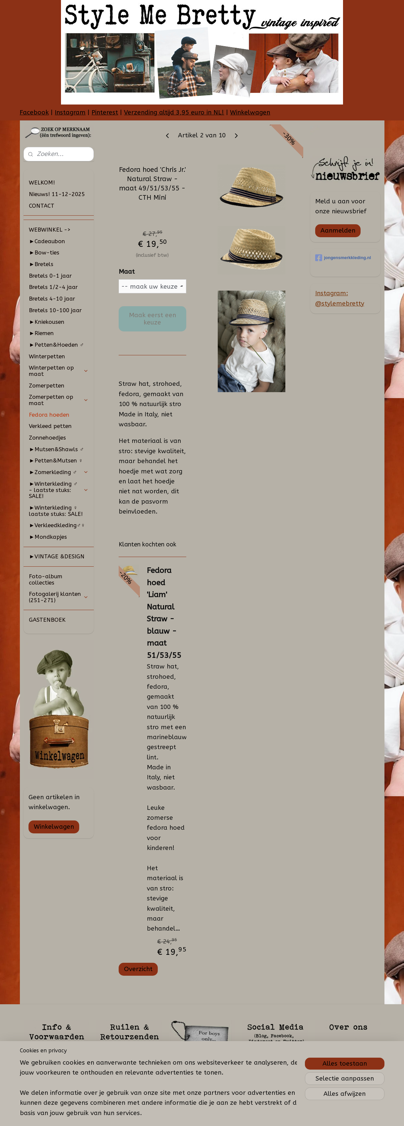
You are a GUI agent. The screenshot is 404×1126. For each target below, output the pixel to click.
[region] (158, 1081)
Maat (127, 271)
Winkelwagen (250, 112)
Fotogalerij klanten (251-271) (58, 597)
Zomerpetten (46, 385)
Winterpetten (47, 356)
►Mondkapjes (48, 536)
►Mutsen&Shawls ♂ (56, 449)
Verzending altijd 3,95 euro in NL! (174, 112)
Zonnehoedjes (47, 437)
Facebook (34, 112)
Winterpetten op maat (58, 370)
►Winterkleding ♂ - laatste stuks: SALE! (58, 489)
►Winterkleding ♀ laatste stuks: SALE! (56, 510)
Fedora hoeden (49, 414)
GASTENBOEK (47, 619)
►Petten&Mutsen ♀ (56, 460)
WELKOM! (42, 182)
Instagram (70, 112)
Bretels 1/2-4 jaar (53, 287)
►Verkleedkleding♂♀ (57, 525)
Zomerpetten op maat (58, 399)
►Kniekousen (46, 321)
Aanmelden (337, 230)
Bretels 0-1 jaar (50, 275)
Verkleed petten (50, 426)
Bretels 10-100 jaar (55, 310)
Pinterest (104, 112)
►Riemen (41, 333)
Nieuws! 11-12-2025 (57, 194)
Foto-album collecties (45, 579)
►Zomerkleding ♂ (58, 472)
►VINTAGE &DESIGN (57, 556)
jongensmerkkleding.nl (343, 258)
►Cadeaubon (47, 241)
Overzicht (138, 969)
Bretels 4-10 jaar (52, 298)
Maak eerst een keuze (152, 319)
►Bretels (41, 264)
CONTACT (41, 205)
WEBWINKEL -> (50, 229)
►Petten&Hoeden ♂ (56, 344)
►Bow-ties (44, 252)
